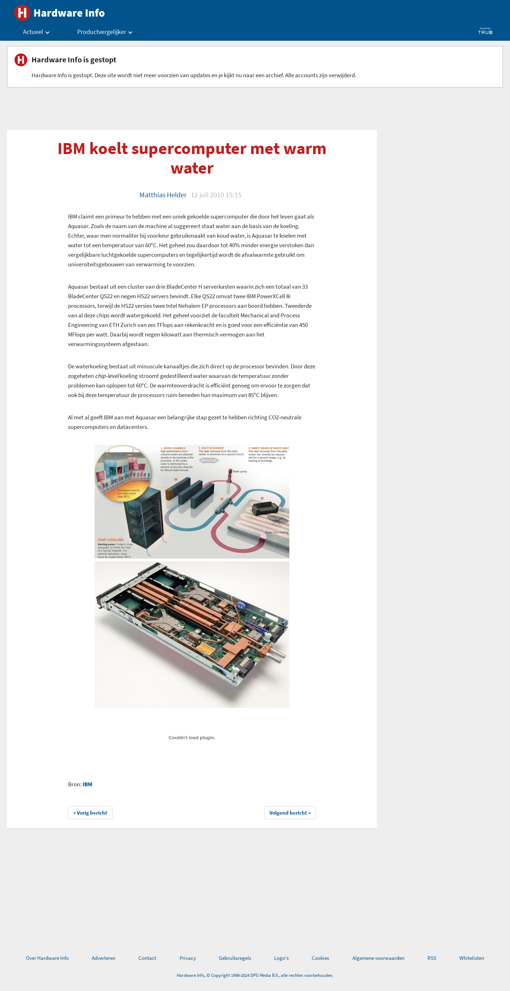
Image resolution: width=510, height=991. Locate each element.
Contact (147, 958)
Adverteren (103, 958)
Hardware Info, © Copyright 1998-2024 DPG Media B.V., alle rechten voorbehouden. (255, 975)
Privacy (188, 958)
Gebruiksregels (235, 958)
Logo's (281, 958)
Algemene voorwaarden (378, 958)
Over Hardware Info (47, 958)
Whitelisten (471, 958)
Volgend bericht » (290, 812)
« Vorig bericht (90, 812)
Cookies (320, 958)
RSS (431, 958)
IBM (87, 784)
